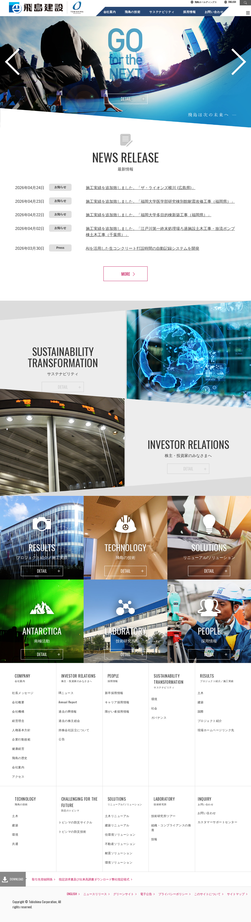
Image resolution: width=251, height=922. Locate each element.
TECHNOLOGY (33, 801)
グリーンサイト (123, 894)
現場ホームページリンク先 (216, 730)
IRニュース (66, 693)
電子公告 (146, 894)
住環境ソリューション (120, 834)
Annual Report (68, 702)
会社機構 (18, 711)
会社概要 (18, 702)
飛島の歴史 (19, 758)
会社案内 (109, 12)
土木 (201, 693)
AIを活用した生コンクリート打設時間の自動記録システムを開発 (142, 248)
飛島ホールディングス (204, 2)
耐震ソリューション (119, 853)
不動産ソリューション (120, 844)
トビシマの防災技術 (72, 831)
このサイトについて (207, 894)
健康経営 (18, 748)
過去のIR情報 (68, 711)
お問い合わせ (213, 12)
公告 (62, 739)
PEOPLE (126, 678)
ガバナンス (159, 717)
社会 (154, 708)
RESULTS (218, 678)
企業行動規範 (21, 739)
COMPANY (33, 678)
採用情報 (189, 12)
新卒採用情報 (114, 693)
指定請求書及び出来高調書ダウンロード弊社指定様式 (94, 879)
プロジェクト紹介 (210, 720)
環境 (154, 699)
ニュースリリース (95, 894)
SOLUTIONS (126, 801)
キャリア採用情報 (117, 702)
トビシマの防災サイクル (75, 822)
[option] (125, 70)
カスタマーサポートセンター (218, 822)
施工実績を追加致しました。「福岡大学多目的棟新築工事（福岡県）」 (148, 215)
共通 (15, 844)
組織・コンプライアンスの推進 (171, 827)
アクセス (18, 776)
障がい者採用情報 (117, 711)
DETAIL (126, 99)
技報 (154, 839)
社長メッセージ (23, 693)
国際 (201, 711)
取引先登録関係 (42, 879)
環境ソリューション (119, 862)
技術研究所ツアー (163, 816)
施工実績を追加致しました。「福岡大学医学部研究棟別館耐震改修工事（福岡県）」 (160, 201)
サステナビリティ (161, 12)
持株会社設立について (74, 730)
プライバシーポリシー (173, 894)
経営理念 (18, 720)
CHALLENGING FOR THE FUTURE (79, 804)
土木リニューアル (117, 816)
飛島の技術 (132, 12)
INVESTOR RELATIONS (79, 678)
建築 (201, 702)
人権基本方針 (21, 730)
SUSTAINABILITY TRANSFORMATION (172, 681)
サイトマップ (236, 894)
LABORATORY (172, 801)
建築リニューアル (117, 825)
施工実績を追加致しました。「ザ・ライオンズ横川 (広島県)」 (140, 188)
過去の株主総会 (69, 720)
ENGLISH (230, 2)
